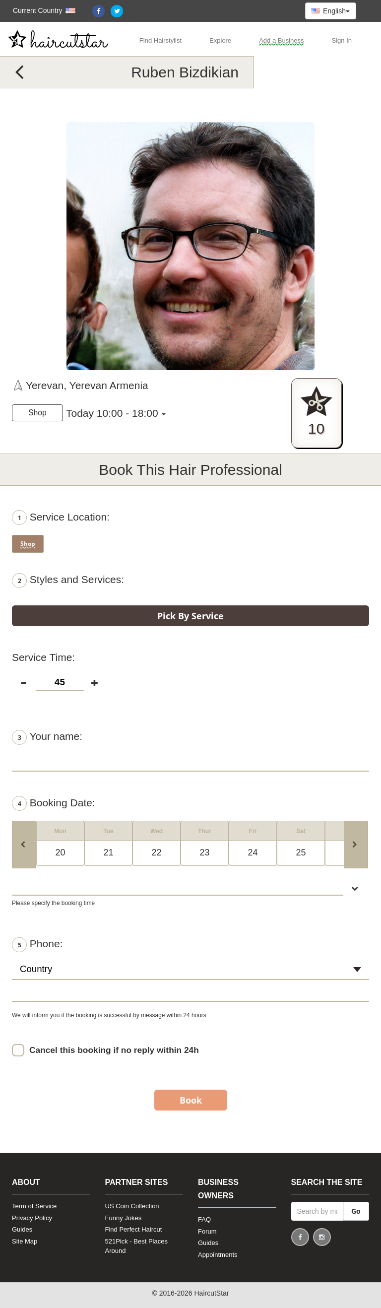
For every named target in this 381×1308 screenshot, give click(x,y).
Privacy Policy (32, 1218)
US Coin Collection (132, 1206)
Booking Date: (53, 803)
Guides (22, 1229)
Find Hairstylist (160, 40)
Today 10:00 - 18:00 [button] (112, 413)
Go (356, 1211)
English (331, 11)
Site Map (24, 1241)
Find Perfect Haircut (133, 1229)
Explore (220, 40)
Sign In (342, 40)
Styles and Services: (68, 580)
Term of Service (34, 1206)
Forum (207, 1231)
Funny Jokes (123, 1218)
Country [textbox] (36, 969)
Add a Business (281, 40)
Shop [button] (37, 412)
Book (191, 1100)
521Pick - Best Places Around (136, 1246)
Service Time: (43, 657)
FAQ (204, 1219)
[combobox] (190, 973)
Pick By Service (190, 616)
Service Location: (61, 517)
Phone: (37, 944)
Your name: (47, 737)
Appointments (218, 1254)
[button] (39, 10)
